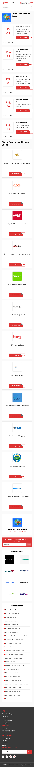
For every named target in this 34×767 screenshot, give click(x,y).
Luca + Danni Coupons (11, 699)
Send (29, 544)
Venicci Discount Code (11, 647)
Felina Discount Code (11, 662)
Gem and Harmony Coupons (13, 654)
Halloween (5, 745)
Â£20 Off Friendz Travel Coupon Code (17, 254)
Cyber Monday (6, 738)
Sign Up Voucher (17, 375)
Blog (3, 733)
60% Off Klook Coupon (17, 194)
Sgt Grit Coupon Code (11, 669)
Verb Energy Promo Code (12, 691)
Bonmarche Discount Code (13, 658)
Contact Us (5, 716)
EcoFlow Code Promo (11, 613)
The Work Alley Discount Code (14, 650)
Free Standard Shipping (17, 436)
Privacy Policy (6, 723)
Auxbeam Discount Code (12, 628)
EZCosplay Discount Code (12, 643)
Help (3, 711)
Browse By (5, 725)
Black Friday (25, 3)
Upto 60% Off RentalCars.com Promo (17, 496)
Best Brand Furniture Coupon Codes (16, 684)
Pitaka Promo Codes (11, 617)
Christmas (5, 743)
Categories (5, 728)
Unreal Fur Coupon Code (12, 676)
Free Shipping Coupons (8, 730)
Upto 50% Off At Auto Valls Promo (17, 406)
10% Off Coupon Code (17, 466)
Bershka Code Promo (11, 625)
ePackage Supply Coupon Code (14, 665)
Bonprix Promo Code (11, 621)
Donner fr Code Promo (11, 610)
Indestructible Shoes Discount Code (16, 636)
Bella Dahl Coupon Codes (12, 688)
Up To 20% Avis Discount (17, 224)
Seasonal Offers (7, 735)
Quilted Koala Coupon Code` (13, 680)
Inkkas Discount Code (11, 673)
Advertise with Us (7, 721)
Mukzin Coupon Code (11, 632)
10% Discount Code (17, 345)
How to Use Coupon (8, 714)
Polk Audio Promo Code (12, 695)
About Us (4, 718)
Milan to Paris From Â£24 (17, 284)
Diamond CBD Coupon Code (13, 639)
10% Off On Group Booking (17, 315)
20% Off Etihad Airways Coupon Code (17, 163)
